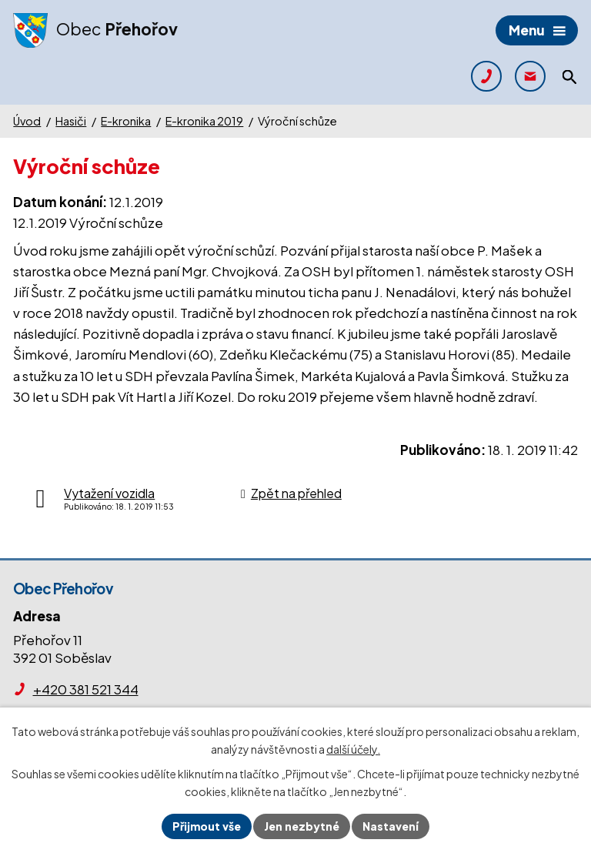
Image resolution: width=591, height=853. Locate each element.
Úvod (27, 121)
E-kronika (126, 121)
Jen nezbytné (301, 826)
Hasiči (70, 121)
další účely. (353, 749)
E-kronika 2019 (204, 121)
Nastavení (390, 826)
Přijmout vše (206, 826)
